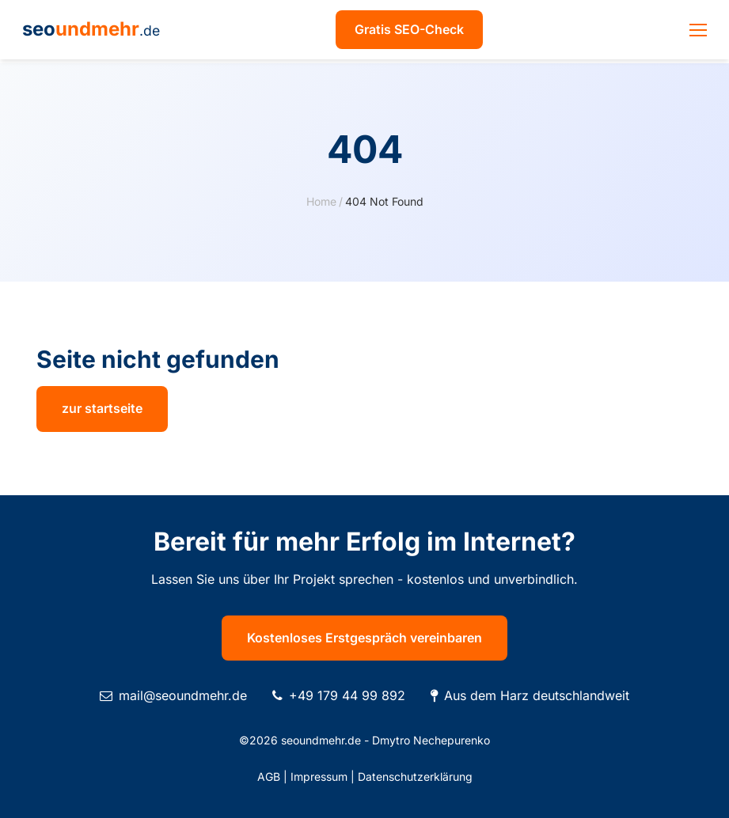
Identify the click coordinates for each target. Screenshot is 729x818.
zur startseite (102, 408)
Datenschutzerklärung (415, 776)
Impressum (318, 776)
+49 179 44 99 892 (347, 695)
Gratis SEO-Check (409, 29)
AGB (268, 776)
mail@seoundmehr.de (183, 695)
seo (91, 28)
